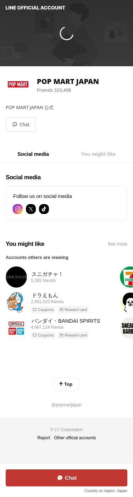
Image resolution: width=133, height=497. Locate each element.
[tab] (33, 154)
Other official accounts (75, 437)
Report (43, 437)
